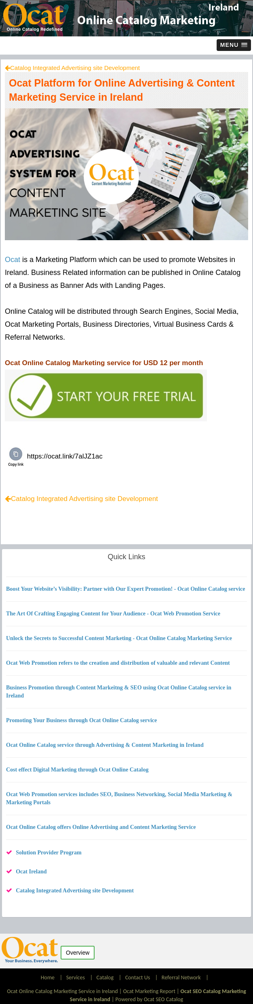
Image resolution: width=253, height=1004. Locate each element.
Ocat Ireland (31, 872)
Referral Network (181, 977)
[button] (234, 45)
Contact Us (137, 977)
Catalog (105, 977)
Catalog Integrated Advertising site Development (75, 67)
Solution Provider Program (49, 853)
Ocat (12, 260)
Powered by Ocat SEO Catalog (149, 999)
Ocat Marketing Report (149, 991)
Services (75, 977)
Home (48, 977)
